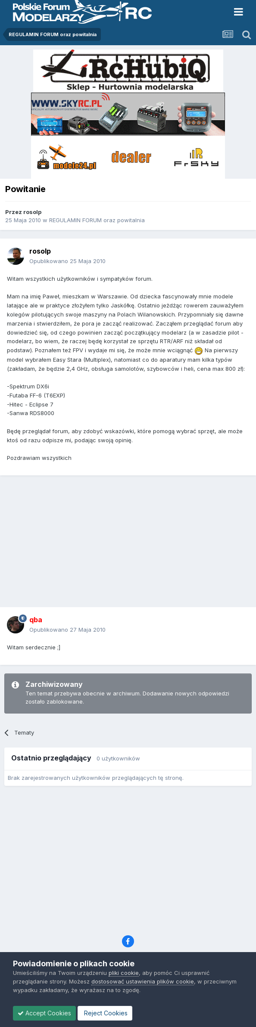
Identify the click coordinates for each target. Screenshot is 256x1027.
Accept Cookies (44, 1013)
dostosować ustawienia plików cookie (142, 981)
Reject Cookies (105, 1013)
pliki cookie (124, 972)
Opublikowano (67, 261)
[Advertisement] (130, 544)
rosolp (32, 211)
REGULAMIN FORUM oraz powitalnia (97, 220)
